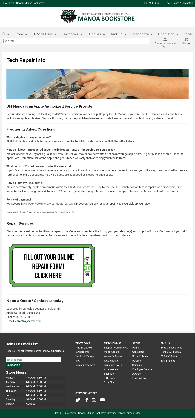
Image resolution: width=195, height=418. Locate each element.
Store (18, 34)
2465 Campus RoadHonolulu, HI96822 (171, 350)
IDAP (78, 360)
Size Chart (109, 382)
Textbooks (70, 34)
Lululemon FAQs (113, 365)
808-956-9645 (152, 3)
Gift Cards (109, 378)
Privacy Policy (116, 413)
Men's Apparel (112, 351)
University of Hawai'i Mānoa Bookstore (23, 3)
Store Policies (140, 356)
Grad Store (140, 34)
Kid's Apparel (111, 360)
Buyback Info (82, 351)
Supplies (94, 34)
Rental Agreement (85, 365)
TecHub (116, 34)
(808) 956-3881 (25, 317)
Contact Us (138, 351)
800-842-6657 (169, 360)
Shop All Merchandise (116, 347)
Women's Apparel (113, 356)
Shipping (137, 365)
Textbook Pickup (84, 356)
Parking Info (139, 378)
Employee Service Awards (142, 371)
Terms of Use (133, 413)
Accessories (111, 369)
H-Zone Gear (42, 34)
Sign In (165, 46)
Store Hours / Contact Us (179, 3)
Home (135, 347)
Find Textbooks (83, 347)
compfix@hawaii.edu (28, 321)
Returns (136, 360)
